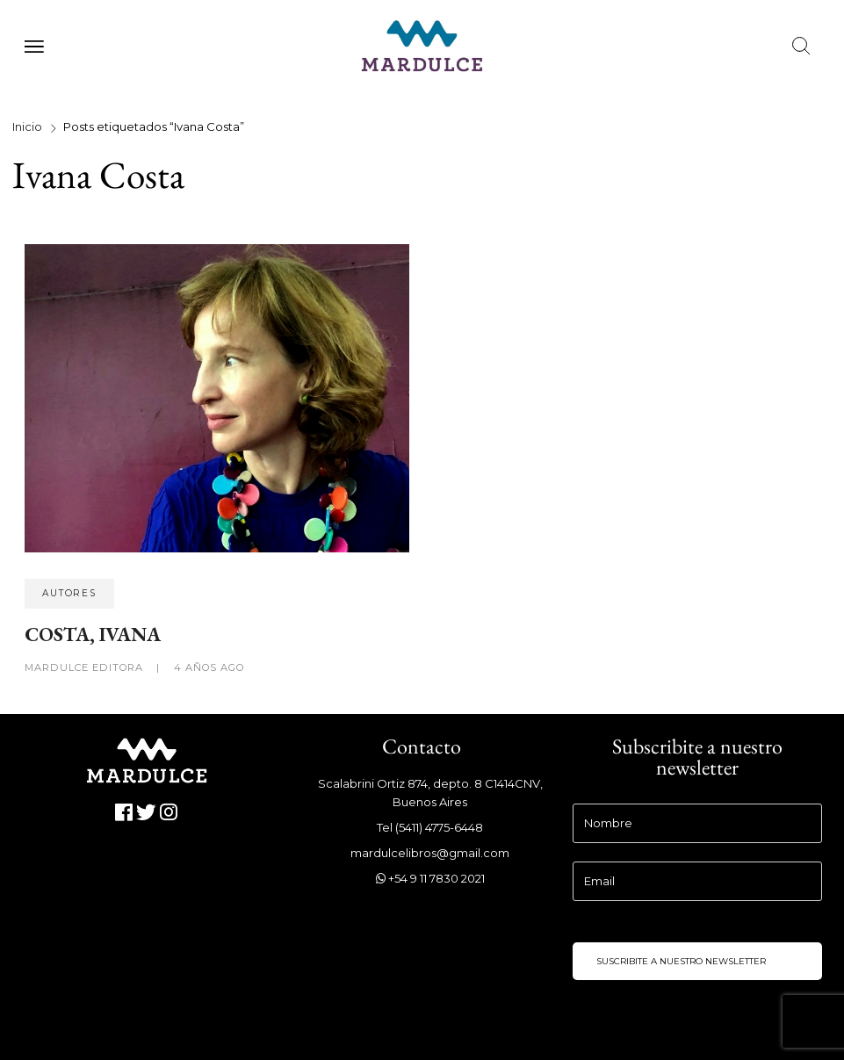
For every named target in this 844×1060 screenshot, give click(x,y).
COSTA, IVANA (93, 634)
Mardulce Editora (86, 667)
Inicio (27, 126)
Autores (69, 593)
